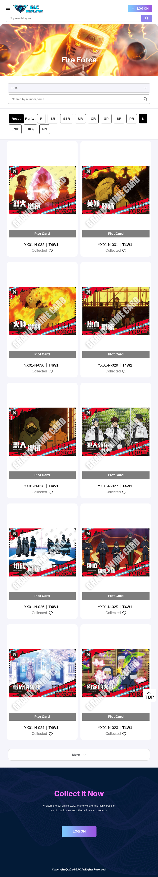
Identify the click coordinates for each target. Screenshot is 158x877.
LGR (15, 129)
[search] (79, 18)
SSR (66, 118)
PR (131, 118)
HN (44, 129)
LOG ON (79, 831)
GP (106, 118)
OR (93, 118)
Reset (16, 118)
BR (118, 118)
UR (80, 118)
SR (52, 118)
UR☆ (30, 129)
